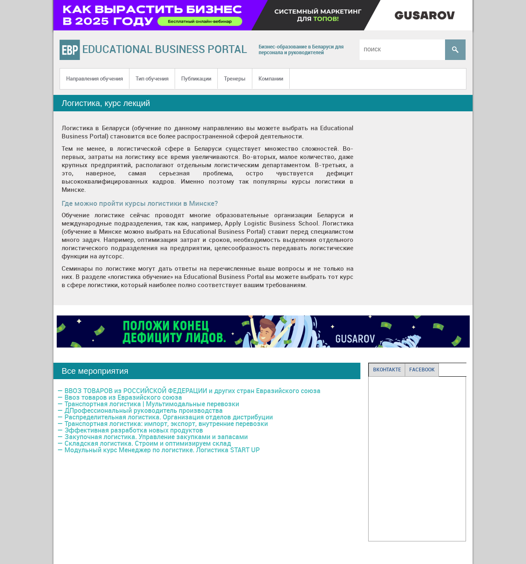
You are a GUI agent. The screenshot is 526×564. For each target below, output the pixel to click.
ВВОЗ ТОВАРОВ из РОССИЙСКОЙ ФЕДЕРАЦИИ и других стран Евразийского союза (193, 390)
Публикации (196, 78)
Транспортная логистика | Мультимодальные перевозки (152, 404)
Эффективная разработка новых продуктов (134, 430)
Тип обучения (152, 78)
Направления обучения (94, 78)
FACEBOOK (422, 369)
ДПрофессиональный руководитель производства (144, 410)
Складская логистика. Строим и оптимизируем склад (148, 443)
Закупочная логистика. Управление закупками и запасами (156, 436)
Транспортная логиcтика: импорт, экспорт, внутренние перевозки (166, 423)
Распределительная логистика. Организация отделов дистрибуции (169, 417)
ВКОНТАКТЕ (387, 369)
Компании (270, 78)
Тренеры (235, 78)
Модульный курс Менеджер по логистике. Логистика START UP (162, 450)
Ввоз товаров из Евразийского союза (123, 397)
